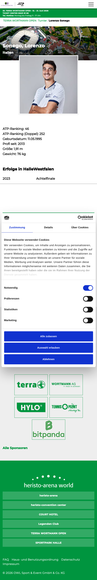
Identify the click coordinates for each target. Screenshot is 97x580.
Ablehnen (48, 359)
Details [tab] (48, 227)
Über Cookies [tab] (80, 227)
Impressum (11, 564)
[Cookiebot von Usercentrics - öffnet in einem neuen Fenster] (77, 218)
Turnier (42, 20)
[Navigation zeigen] (91, 4)
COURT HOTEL (48, 514)
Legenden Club (48, 523)
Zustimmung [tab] (17, 227)
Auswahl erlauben (48, 347)
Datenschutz (70, 559)
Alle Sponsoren (15, 448)
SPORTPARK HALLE (48, 542)
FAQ (6, 559)
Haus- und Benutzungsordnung (35, 559)
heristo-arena (48, 495)
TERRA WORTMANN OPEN (19, 20)
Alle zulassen (48, 336)
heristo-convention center (48, 505)
